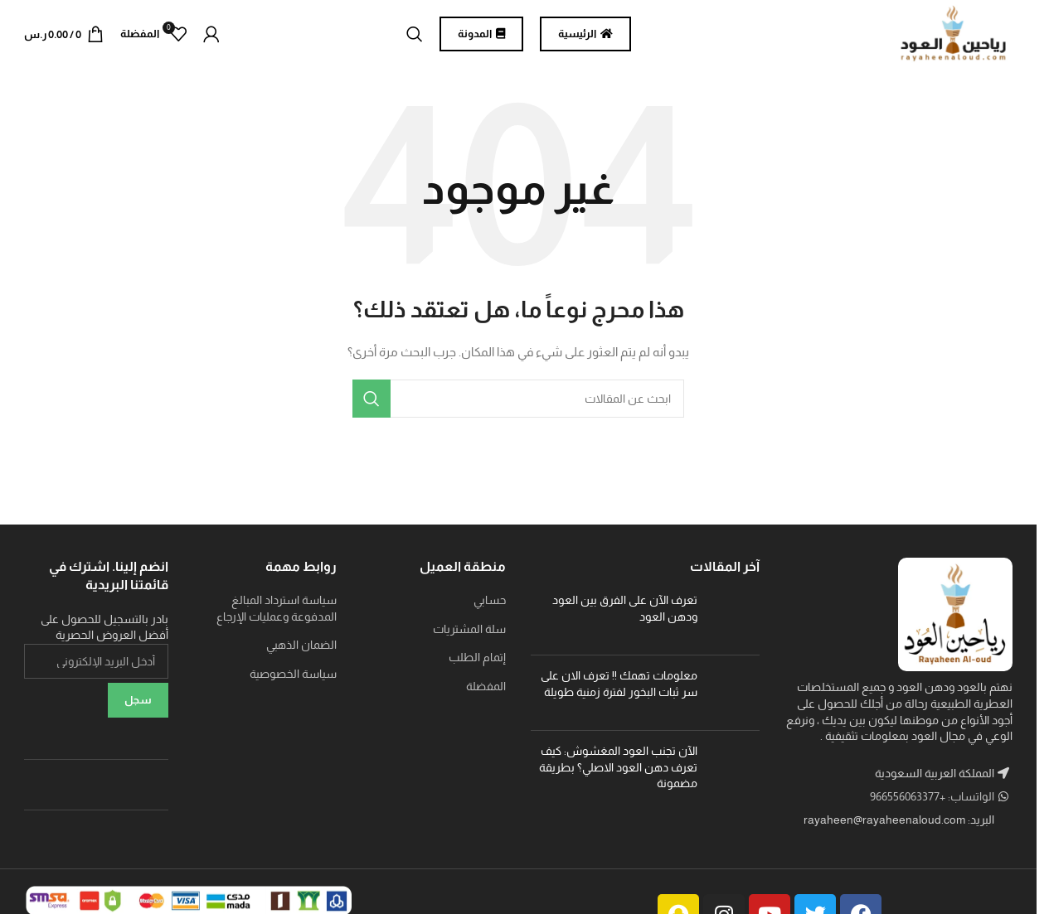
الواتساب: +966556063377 (933, 803)
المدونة (481, 37)
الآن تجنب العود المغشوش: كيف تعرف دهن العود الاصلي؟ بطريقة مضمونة (618, 774)
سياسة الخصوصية (293, 681)
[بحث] (414, 37)
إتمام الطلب (477, 664)
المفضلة (486, 693)
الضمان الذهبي (301, 652)
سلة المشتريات (469, 635)
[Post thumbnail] (735, 625)
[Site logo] (946, 36)
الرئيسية (585, 37)
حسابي (490, 607)
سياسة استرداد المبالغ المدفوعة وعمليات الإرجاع (276, 616)
